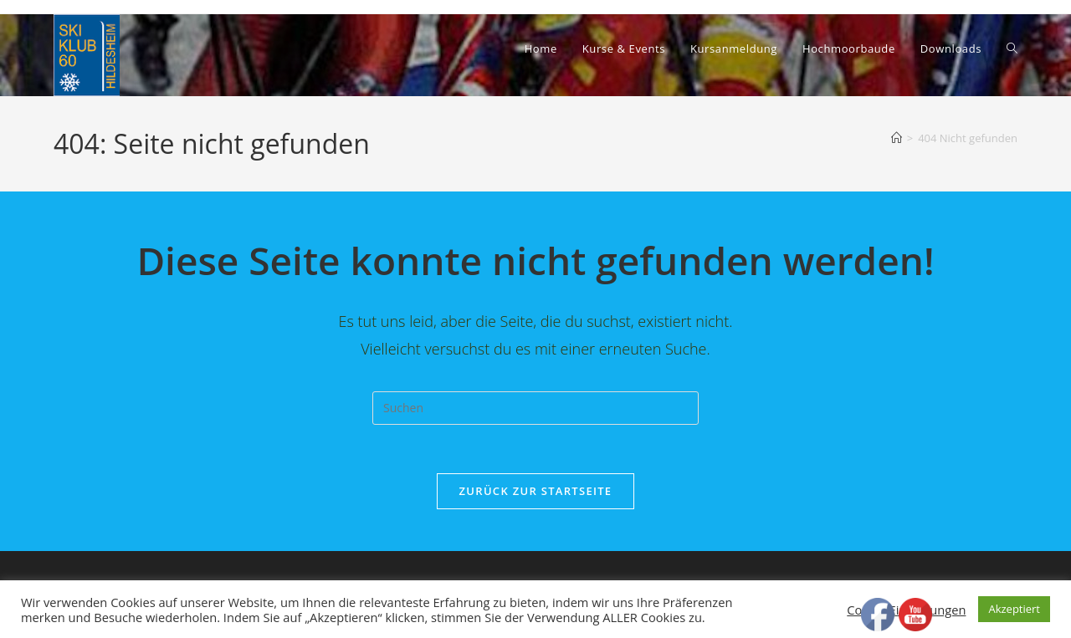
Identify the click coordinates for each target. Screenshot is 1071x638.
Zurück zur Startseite (535, 492)
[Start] (896, 137)
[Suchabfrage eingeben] (535, 408)
